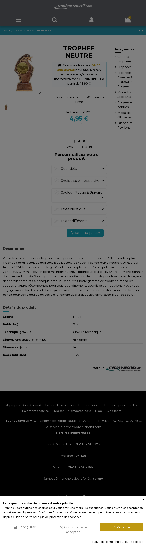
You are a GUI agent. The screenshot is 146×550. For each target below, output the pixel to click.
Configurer (24, 527)
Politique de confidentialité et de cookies (116, 542)
